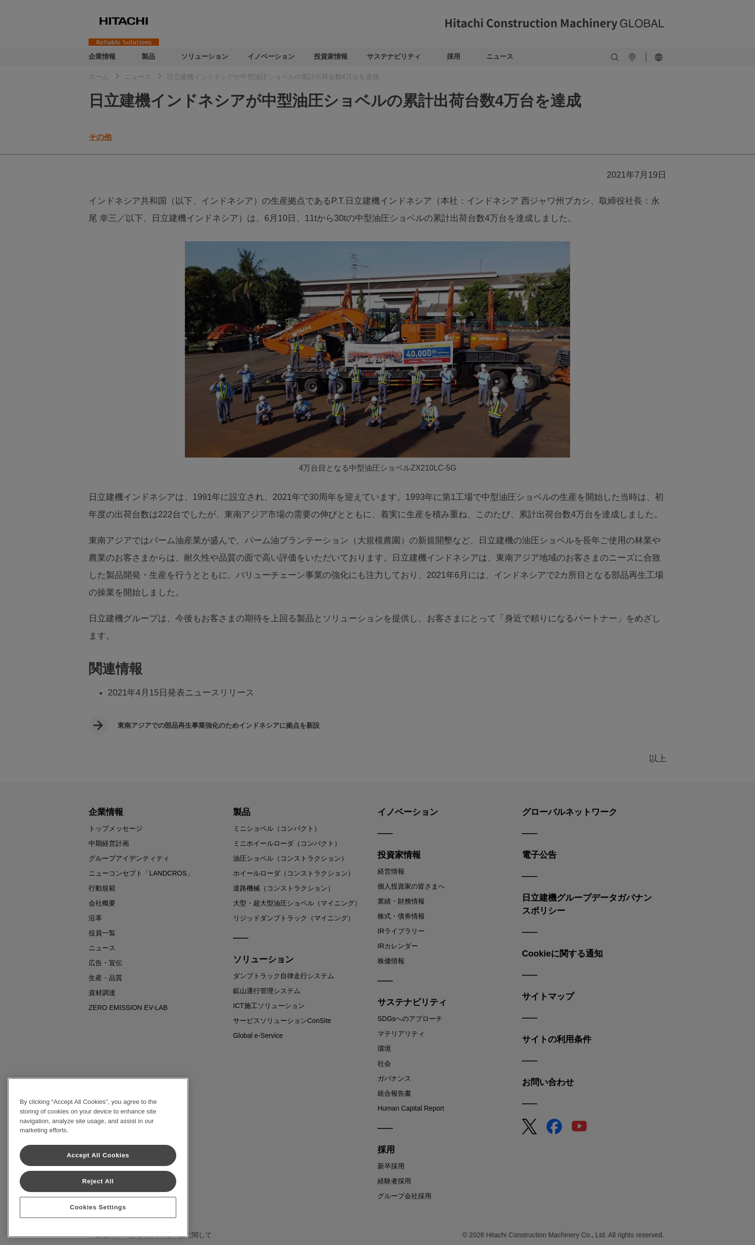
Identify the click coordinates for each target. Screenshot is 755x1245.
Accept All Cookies (97, 1155)
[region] (98, 1157)
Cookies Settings (98, 1207)
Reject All (98, 1181)
